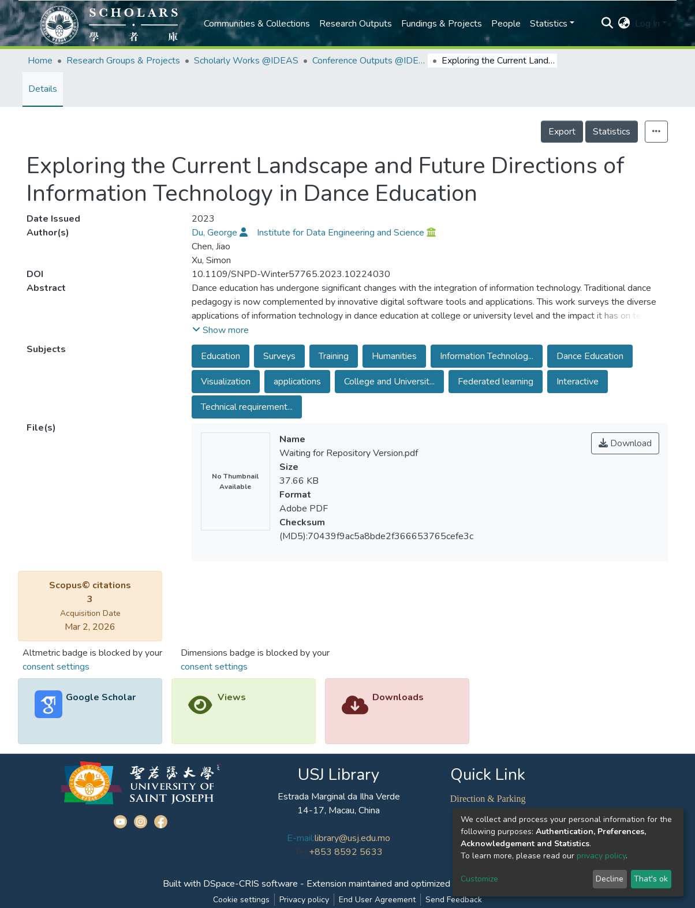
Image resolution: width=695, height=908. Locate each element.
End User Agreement (377, 899)
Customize (479, 878)
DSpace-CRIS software (250, 883)
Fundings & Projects (441, 23)
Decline (609, 878)
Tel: (302, 852)
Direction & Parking (488, 799)
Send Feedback (453, 899)
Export (562, 131)
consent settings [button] (56, 666)
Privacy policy (304, 899)
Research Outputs (355, 23)
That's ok (651, 878)
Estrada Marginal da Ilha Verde (339, 796)
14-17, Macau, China (338, 810)
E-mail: (301, 838)
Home (40, 60)
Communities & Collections (257, 23)
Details (42, 89)
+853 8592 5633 (346, 852)
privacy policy (601, 855)
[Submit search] (607, 24)
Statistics (611, 131)
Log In (647, 23)
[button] (624, 24)
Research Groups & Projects (123, 60)
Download (625, 443)
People (506, 23)
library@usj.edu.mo (352, 838)
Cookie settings (241, 899)
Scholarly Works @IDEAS (246, 60)
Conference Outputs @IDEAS (370, 60)
